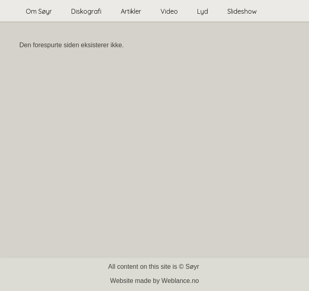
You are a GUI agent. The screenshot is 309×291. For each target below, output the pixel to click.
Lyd (202, 11)
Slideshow (242, 11)
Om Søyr (39, 11)
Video (169, 11)
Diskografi (86, 11)
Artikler (131, 11)
